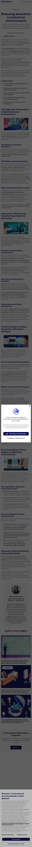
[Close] (29, 406)
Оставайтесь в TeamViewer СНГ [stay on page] (16, 438)
